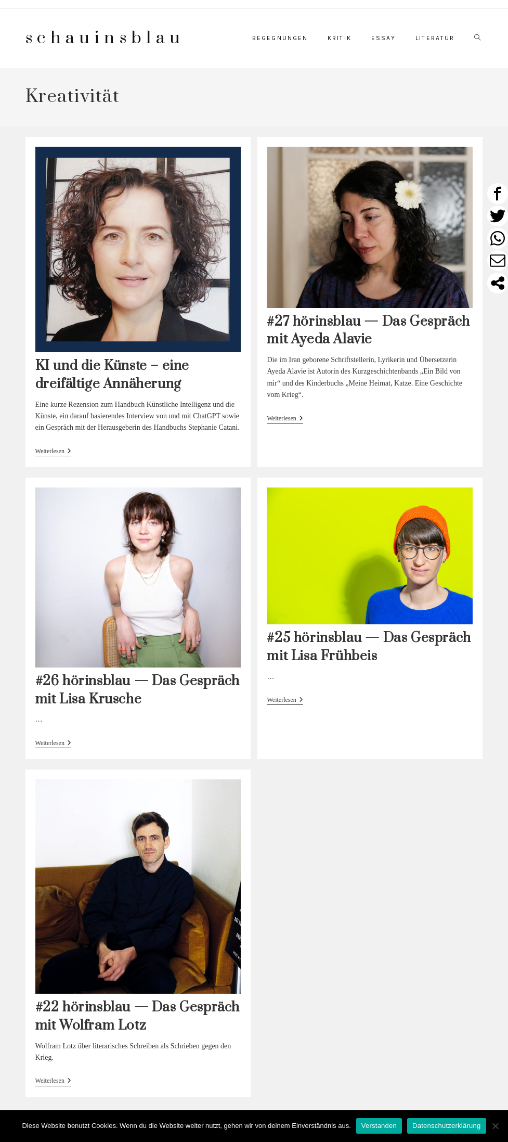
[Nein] (495, 1126)
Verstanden (379, 1126)
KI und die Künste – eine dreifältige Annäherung (112, 375)
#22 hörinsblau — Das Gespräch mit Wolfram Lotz (137, 1016)
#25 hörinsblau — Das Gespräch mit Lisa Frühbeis (369, 647)
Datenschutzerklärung (446, 1126)
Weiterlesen (53, 451)
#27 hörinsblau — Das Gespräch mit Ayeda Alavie (368, 331)
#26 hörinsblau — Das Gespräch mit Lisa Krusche (137, 690)
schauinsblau (105, 38)
